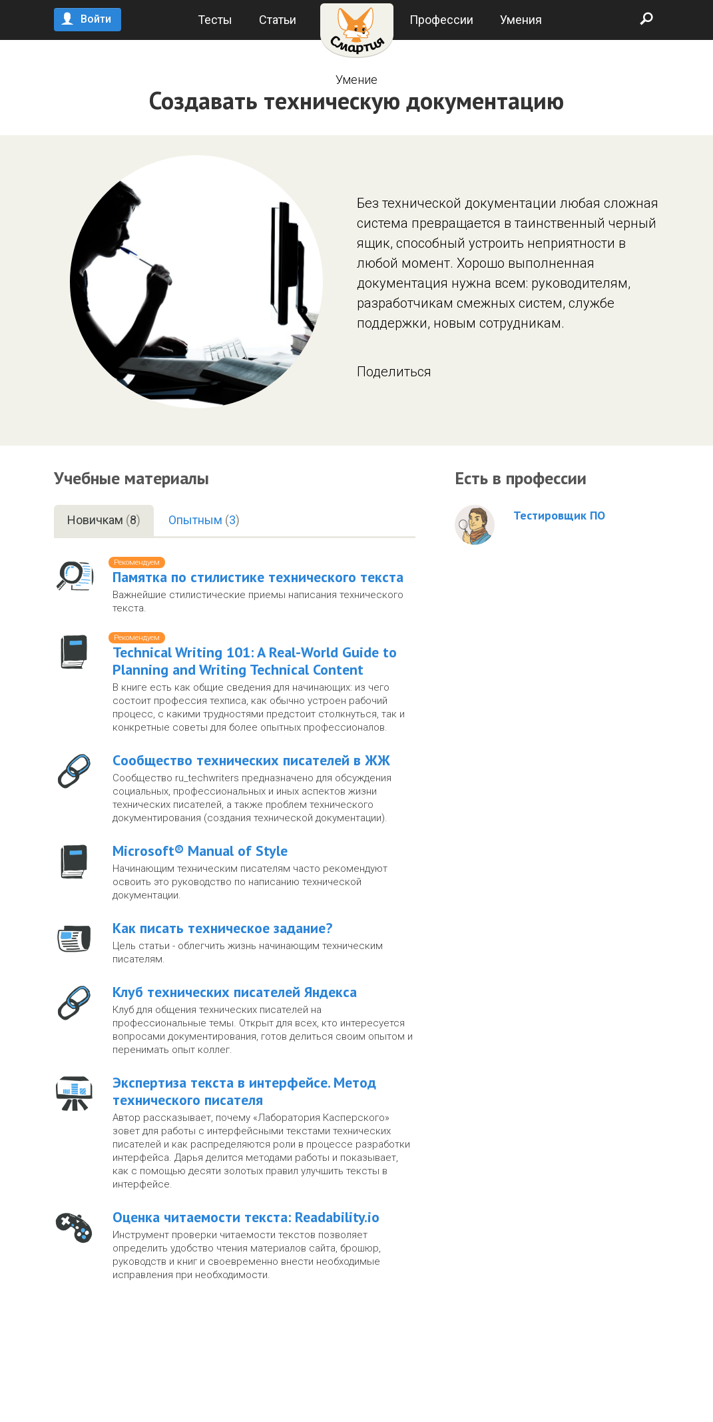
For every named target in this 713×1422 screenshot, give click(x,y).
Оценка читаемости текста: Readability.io (246, 1217)
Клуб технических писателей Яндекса (235, 991)
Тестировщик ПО (559, 515)
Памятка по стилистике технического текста (258, 576)
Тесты (215, 20)
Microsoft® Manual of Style (200, 850)
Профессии (441, 20)
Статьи (277, 20)
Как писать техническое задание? (222, 927)
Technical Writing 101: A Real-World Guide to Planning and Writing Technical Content (255, 660)
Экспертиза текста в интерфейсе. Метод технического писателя (244, 1091)
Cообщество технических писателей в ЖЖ (251, 760)
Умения (521, 20)
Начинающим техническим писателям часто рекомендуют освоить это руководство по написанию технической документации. (250, 882)
